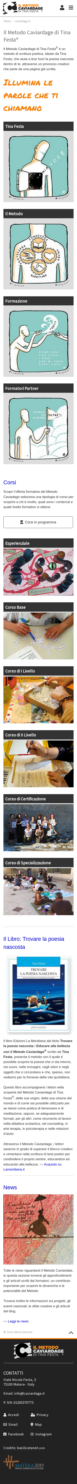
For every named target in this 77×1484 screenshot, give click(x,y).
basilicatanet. (31, 1447)
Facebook (13, 1434)
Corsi (9, 482)
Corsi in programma (38, 522)
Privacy (39, 1414)
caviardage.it (23, 21)
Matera (19, 1384)
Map (36, 1424)
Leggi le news (18, 1321)
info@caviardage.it (29, 1393)
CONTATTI (13, 1373)
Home (7, 21)
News (10, 1187)
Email (10, 1424)
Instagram (41, 1434)
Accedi (11, 1414)
